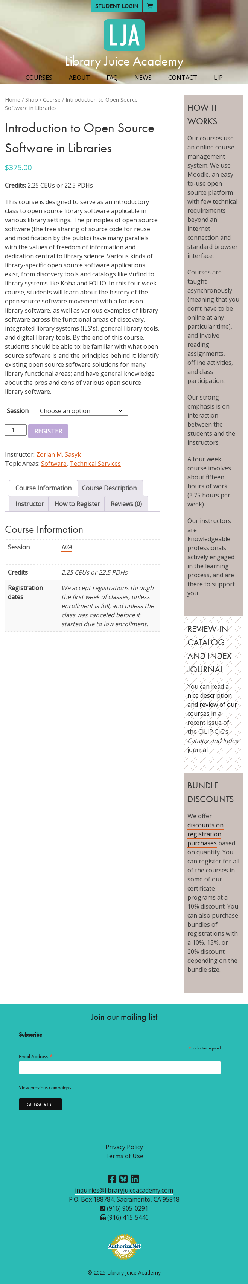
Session (18, 411)
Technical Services (95, 463)
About (79, 77)
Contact (182, 77)
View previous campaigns (45, 1087)
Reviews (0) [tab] (126, 504)
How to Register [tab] (77, 504)
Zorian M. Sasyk (58, 454)
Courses (39, 77)
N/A (66, 547)
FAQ (112, 77)
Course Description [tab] (109, 488)
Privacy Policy (124, 1147)
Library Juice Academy (124, 61)
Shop (31, 99)
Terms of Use (124, 1156)
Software (54, 463)
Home (12, 99)
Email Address (36, 1056)
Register (48, 431)
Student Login (116, 5)
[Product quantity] (16, 430)
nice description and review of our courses (212, 704)
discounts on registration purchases (205, 834)
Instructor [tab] (29, 504)
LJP (218, 77)
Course (52, 99)
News (143, 77)
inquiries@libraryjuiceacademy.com (124, 1190)
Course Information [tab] (43, 488)
